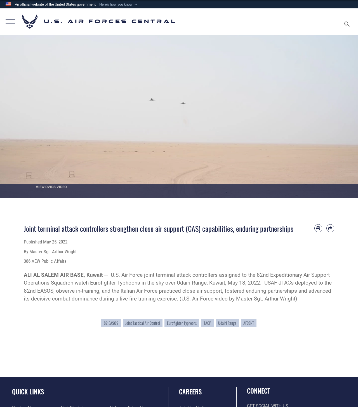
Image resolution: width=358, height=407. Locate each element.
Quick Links (28, 391)
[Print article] (318, 228)
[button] (118, 4)
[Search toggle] (348, 21)
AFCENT (248, 323)
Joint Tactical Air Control (142, 323)
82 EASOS (111, 323)
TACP (207, 323)
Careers (190, 391)
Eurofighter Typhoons (182, 323)
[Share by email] (330, 228)
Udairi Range (227, 323)
